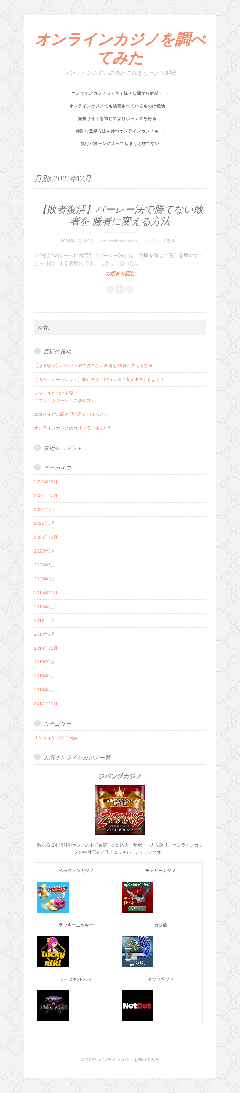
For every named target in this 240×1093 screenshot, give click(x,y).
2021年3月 (44, 523)
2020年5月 (44, 564)
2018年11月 (46, 648)
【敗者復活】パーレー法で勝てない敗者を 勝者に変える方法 (120, 215)
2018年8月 (44, 661)
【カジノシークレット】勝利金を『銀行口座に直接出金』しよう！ (99, 379)
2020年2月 (44, 578)
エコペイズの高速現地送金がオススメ (71, 414)
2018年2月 (44, 689)
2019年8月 (44, 606)
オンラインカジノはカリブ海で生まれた (73, 427)
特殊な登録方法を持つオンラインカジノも (117, 130)
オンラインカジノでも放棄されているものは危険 (117, 105)
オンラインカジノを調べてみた (120, 48)
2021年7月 (44, 509)
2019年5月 (44, 620)
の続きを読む (120, 273)
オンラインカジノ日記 (56, 737)
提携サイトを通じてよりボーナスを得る (117, 118)
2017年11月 (46, 703)
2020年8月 (44, 551)
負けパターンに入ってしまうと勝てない (120, 143)
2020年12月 (46, 537)
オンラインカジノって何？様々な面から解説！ (117, 93)
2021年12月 (46, 481)
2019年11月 (46, 592)
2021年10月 (46, 495)
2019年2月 (44, 634)
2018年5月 (44, 675)
